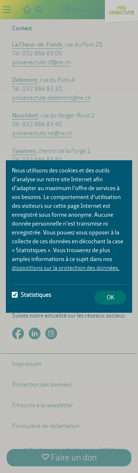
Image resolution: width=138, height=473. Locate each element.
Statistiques (31, 295)
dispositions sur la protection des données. (66, 268)
